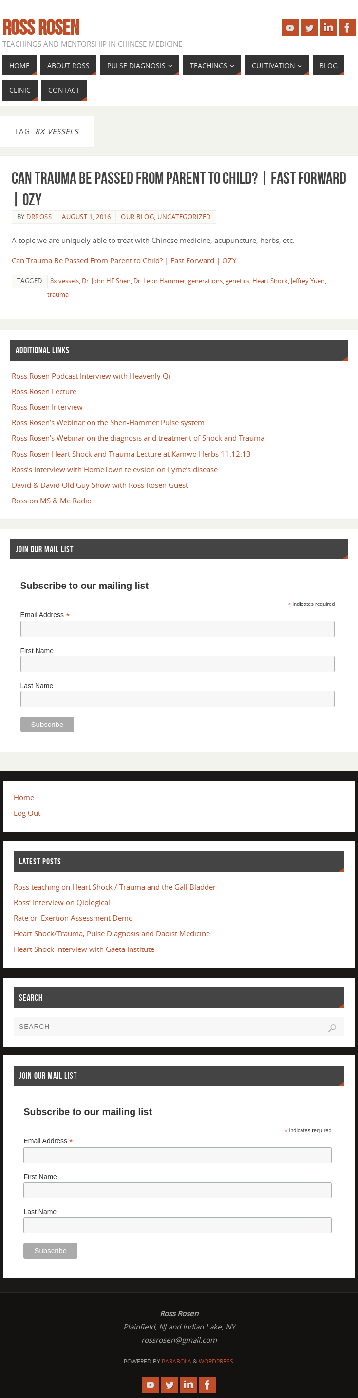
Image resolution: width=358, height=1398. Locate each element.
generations (205, 280)
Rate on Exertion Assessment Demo (73, 918)
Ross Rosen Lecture (44, 391)
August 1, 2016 (86, 216)
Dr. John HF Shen (106, 280)
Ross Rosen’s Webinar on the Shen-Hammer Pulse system (108, 422)
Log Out (27, 813)
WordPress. (217, 1361)
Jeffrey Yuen (308, 280)
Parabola (176, 1361)
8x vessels (64, 280)
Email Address (45, 615)
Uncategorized (184, 216)
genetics (237, 280)
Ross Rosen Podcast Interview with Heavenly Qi (91, 375)
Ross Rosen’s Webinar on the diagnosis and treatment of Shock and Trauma (138, 438)
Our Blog (137, 216)
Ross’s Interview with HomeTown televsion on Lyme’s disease (115, 469)
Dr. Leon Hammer (159, 280)
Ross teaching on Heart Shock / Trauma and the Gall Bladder (115, 887)
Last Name (37, 686)
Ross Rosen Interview (47, 407)
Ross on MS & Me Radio (52, 500)
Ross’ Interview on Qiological (62, 902)
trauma (58, 294)
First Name (37, 651)
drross (39, 216)
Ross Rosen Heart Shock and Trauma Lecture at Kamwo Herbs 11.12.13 (131, 454)
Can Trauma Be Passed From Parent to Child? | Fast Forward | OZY (124, 260)
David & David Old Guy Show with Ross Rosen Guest (100, 485)
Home (24, 797)
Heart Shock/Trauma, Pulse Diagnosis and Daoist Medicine (112, 933)
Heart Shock (270, 280)
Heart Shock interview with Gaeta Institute (84, 949)
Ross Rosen (40, 27)
